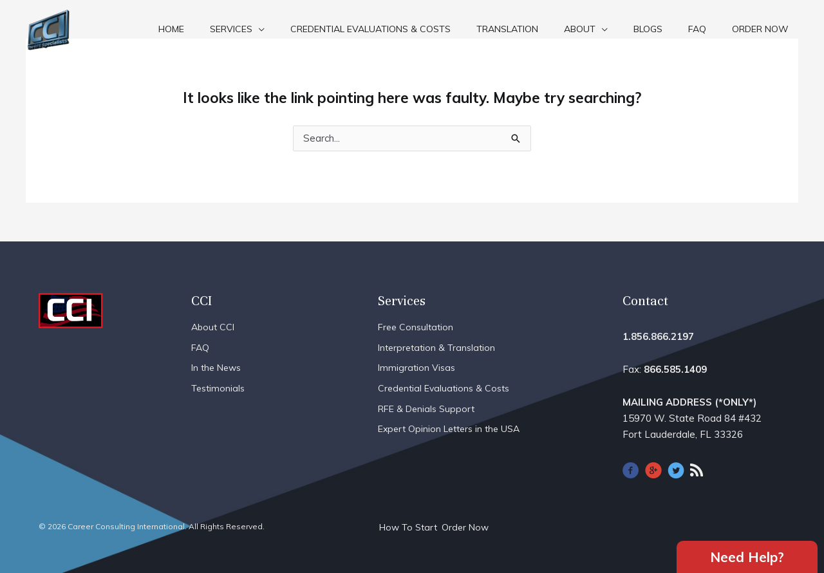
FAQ (697, 29)
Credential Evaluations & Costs (370, 29)
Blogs (647, 29)
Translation (507, 29)
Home (171, 29)
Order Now (760, 29)
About (579, 29)
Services (231, 29)
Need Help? (747, 556)
